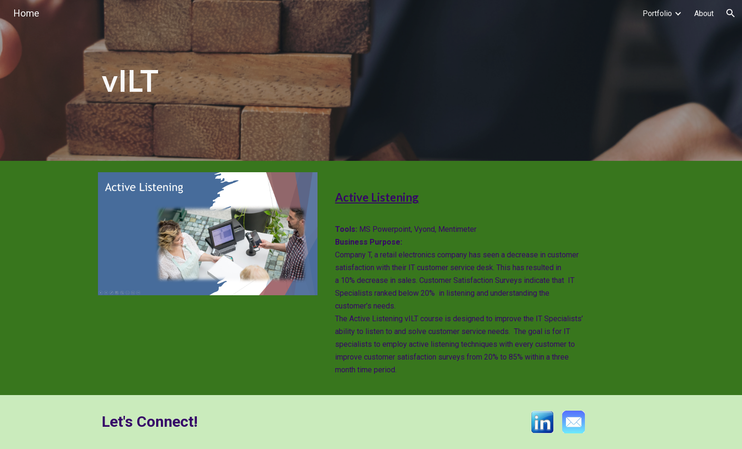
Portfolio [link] (657, 13)
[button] (730, 13)
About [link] (704, 13)
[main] (278, 80)
